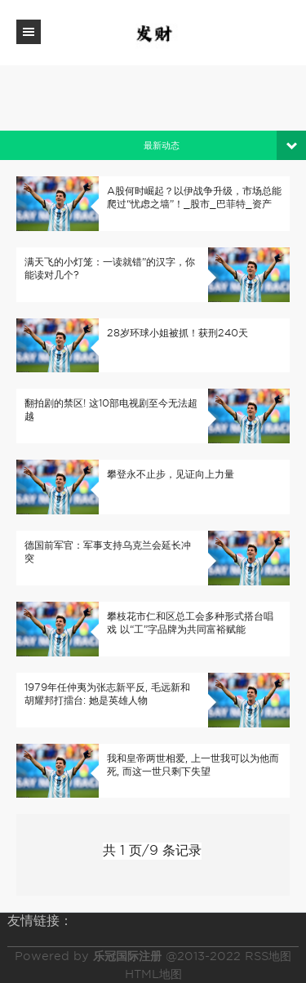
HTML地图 (153, 974)
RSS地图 (268, 956)
